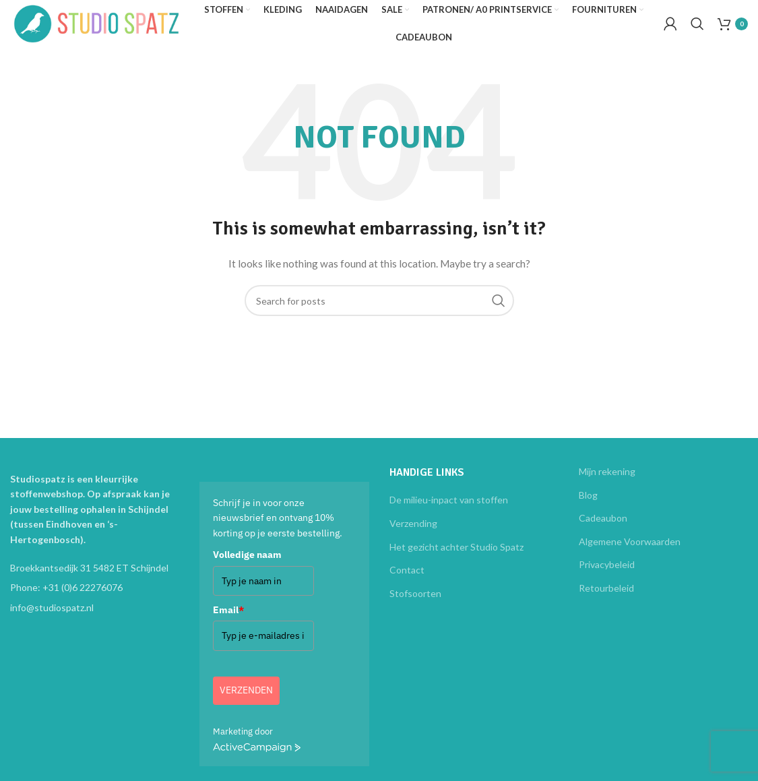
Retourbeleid (606, 597)
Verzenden (246, 700)
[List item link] (94, 597)
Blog (588, 504)
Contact (406, 580)
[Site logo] (111, 27)
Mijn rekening (607, 481)
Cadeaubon (603, 528)
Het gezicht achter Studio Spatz (456, 556)
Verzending (413, 532)
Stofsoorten (415, 602)
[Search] (697, 28)
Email (228, 619)
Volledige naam (247, 565)
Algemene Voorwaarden (630, 551)
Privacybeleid (607, 574)
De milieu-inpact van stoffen (448, 510)
